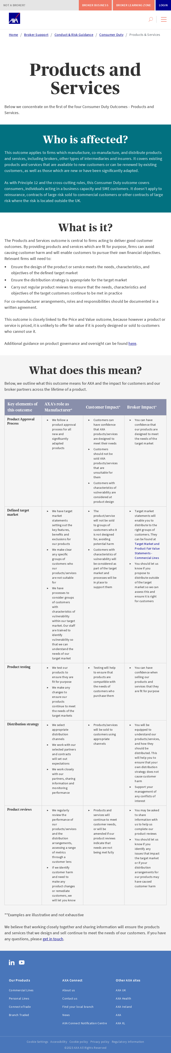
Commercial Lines (21, 990)
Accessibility (58, 1042)
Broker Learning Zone (133, 5)
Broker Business (95, 5)
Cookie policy (78, 1042)
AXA (118, 1015)
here (132, 343)
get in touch (53, 938)
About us (68, 990)
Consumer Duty (111, 34)
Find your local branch (78, 1007)
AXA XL (120, 1023)
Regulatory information (128, 1042)
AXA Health (123, 998)
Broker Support (36, 34)
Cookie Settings (37, 1042)
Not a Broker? (14, 5)
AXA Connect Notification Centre (84, 1023)
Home (13, 34)
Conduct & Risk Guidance (74, 34)
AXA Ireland (124, 1007)
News (66, 1015)
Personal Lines (19, 998)
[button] (164, 19)
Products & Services (144, 34)
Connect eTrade (20, 1007)
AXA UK (121, 990)
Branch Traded (19, 1015)
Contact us (69, 998)
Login (163, 5)
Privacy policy (100, 1042)
